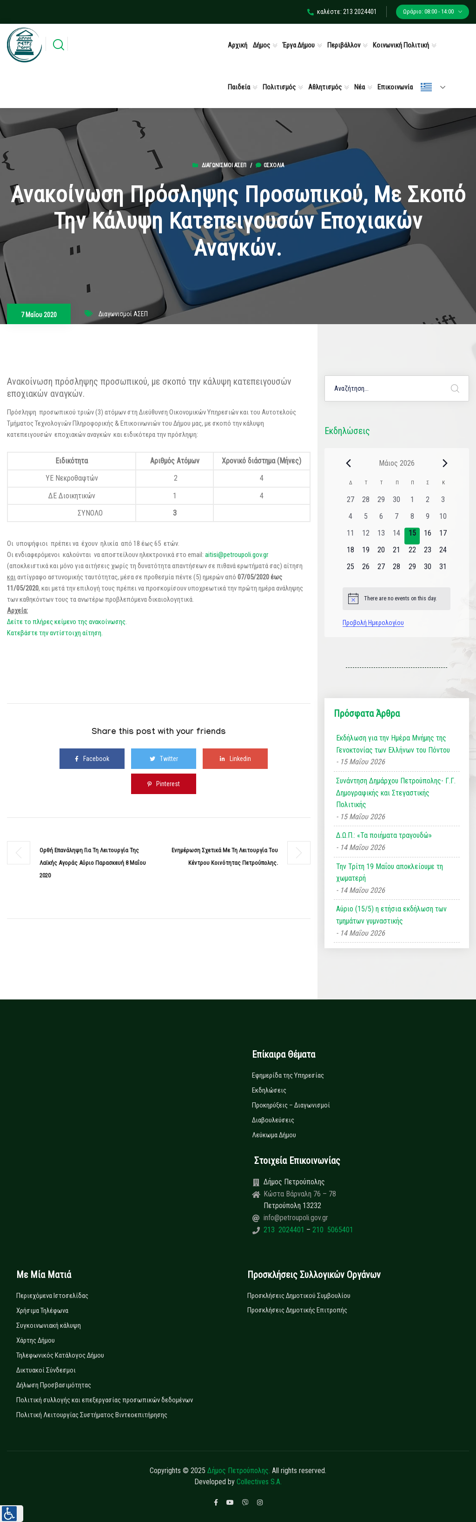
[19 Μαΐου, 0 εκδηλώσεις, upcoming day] (365, 552)
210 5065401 (332, 1229)
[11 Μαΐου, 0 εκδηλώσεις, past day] (350, 536)
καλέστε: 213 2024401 (342, 11)
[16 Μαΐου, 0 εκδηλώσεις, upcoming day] (427, 536)
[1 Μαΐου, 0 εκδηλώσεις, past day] (412, 502)
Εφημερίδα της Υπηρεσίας (288, 1075)
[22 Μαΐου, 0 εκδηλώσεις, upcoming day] (412, 552)
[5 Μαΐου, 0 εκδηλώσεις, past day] (365, 519)
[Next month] (444, 463)
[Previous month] (348, 463)
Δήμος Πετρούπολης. (238, 1470)
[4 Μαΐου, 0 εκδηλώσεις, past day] (350, 519)
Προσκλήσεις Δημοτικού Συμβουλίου (298, 1295)
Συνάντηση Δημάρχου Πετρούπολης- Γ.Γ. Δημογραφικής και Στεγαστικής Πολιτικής (396, 792)
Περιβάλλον (343, 45)
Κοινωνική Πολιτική (401, 45)
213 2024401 (285, 1229)
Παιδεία (239, 87)
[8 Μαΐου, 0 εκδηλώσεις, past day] (412, 519)
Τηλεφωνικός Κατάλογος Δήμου (60, 1355)
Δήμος (261, 45)
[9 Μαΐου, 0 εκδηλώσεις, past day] (427, 519)
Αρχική (237, 45)
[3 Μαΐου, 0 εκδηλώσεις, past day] (442, 502)
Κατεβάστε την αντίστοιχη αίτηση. (55, 633)
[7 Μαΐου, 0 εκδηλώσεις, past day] (396, 519)
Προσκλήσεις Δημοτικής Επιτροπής (297, 1310)
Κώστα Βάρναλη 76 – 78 (300, 1193)
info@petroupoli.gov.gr (296, 1217)
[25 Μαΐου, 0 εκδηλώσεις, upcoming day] (350, 569)
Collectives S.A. (259, 1481)
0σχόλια (270, 165)
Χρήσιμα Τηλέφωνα (42, 1310)
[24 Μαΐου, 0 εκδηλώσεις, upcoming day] (442, 552)
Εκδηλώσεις (269, 1090)
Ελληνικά (426, 87)
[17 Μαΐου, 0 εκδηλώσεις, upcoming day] (442, 536)
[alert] (396, 598)
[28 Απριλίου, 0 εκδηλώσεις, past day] (365, 502)
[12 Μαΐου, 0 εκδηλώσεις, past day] (365, 536)
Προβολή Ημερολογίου (373, 622)
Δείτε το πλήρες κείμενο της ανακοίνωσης (66, 622)
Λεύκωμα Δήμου (274, 1135)
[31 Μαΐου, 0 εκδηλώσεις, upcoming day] (442, 569)
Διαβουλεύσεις (273, 1120)
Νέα (359, 87)
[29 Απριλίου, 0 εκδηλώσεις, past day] (381, 502)
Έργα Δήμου (299, 45)
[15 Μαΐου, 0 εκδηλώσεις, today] (412, 536)
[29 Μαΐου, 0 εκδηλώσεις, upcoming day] (412, 569)
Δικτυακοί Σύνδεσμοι (46, 1370)
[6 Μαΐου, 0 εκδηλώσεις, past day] (381, 519)
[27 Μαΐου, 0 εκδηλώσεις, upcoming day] (381, 569)
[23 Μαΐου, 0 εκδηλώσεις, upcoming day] (427, 552)
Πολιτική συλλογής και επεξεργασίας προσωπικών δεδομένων (104, 1400)
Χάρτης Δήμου (35, 1340)
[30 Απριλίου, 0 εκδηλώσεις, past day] (396, 502)
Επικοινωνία (395, 87)
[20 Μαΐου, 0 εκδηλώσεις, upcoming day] (381, 552)
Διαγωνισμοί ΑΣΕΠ (224, 165)
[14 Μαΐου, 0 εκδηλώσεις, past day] (396, 536)
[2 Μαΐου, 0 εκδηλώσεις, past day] (427, 502)
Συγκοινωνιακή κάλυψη (48, 1325)
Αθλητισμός (325, 87)
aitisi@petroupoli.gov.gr (236, 554)
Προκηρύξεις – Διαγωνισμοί (291, 1105)
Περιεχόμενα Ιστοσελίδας (52, 1295)
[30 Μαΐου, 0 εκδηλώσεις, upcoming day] (427, 569)
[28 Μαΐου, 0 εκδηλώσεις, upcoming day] (396, 569)
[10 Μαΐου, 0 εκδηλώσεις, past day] (442, 519)
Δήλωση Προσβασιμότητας (53, 1385)
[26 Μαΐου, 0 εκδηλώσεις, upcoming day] (365, 569)
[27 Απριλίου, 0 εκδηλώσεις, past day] (350, 502)
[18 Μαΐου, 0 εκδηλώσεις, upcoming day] (350, 552)
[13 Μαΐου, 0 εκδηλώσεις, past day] (381, 536)
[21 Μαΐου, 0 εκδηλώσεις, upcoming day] (396, 552)
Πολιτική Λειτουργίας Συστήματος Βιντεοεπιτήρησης (91, 1415)
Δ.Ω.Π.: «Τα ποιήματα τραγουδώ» (384, 835)
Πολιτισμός (279, 87)
